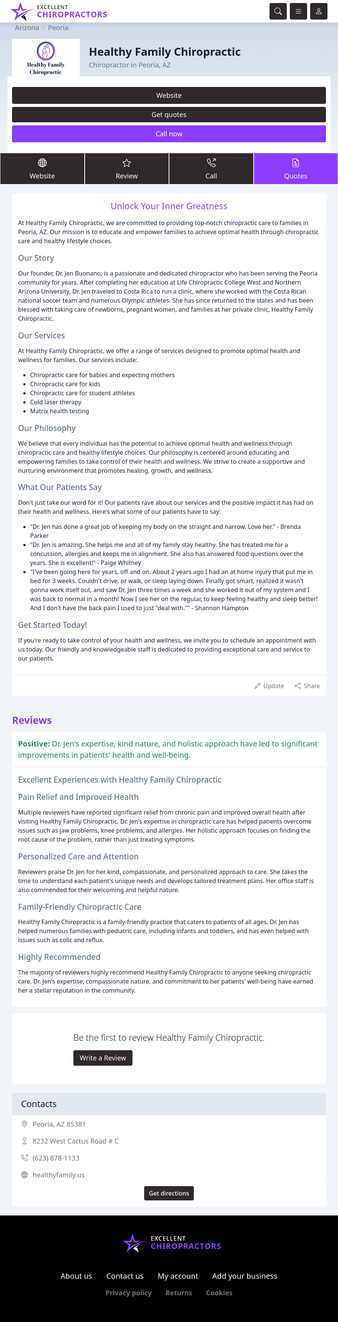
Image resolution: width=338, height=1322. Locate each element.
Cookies (219, 1292)
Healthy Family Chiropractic (165, 51)
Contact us (125, 1276)
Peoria (58, 27)
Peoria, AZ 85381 (59, 1124)
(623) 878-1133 (56, 1157)
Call (211, 168)
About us (76, 1276)
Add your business (244, 1276)
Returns (179, 1292)
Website (169, 95)
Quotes (296, 168)
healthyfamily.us (59, 1174)
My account (178, 1276)
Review (127, 168)
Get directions (169, 1193)
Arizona (27, 27)
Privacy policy (128, 1292)
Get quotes (169, 114)
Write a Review (103, 1057)
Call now (168, 133)
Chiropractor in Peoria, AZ (130, 64)
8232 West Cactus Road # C (76, 1140)
